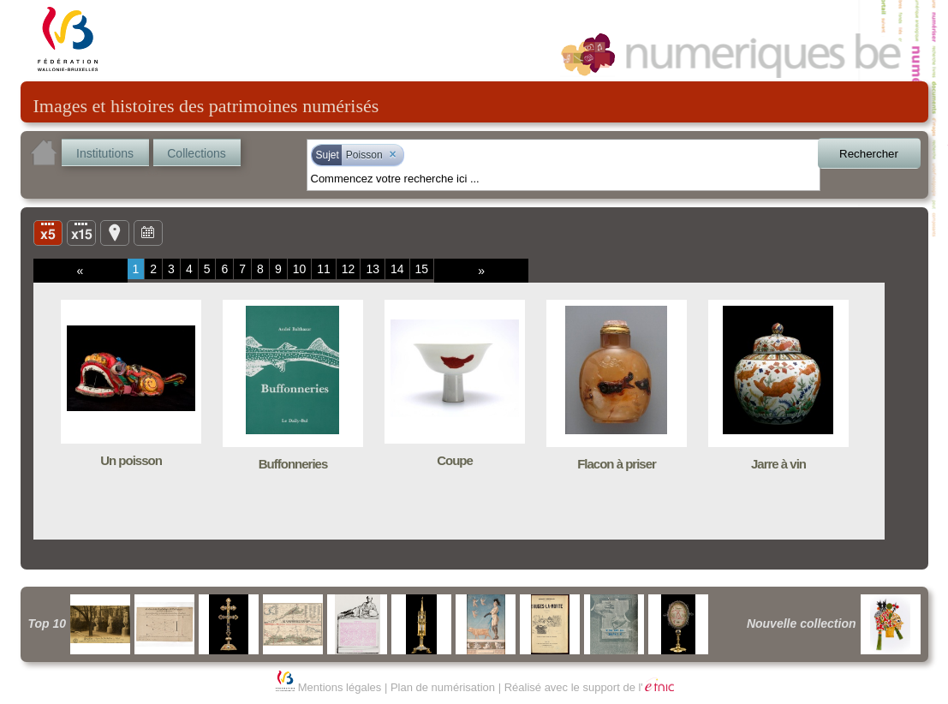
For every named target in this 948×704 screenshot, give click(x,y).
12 (348, 269)
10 (300, 269)
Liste (81, 232)
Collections (196, 153)
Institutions (105, 153)
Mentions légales (340, 687)
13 (372, 269)
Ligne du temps (148, 232)
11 (324, 269)
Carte (114, 232)
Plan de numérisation (443, 687)
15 (422, 269)
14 (397, 269)
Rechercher (868, 153)
